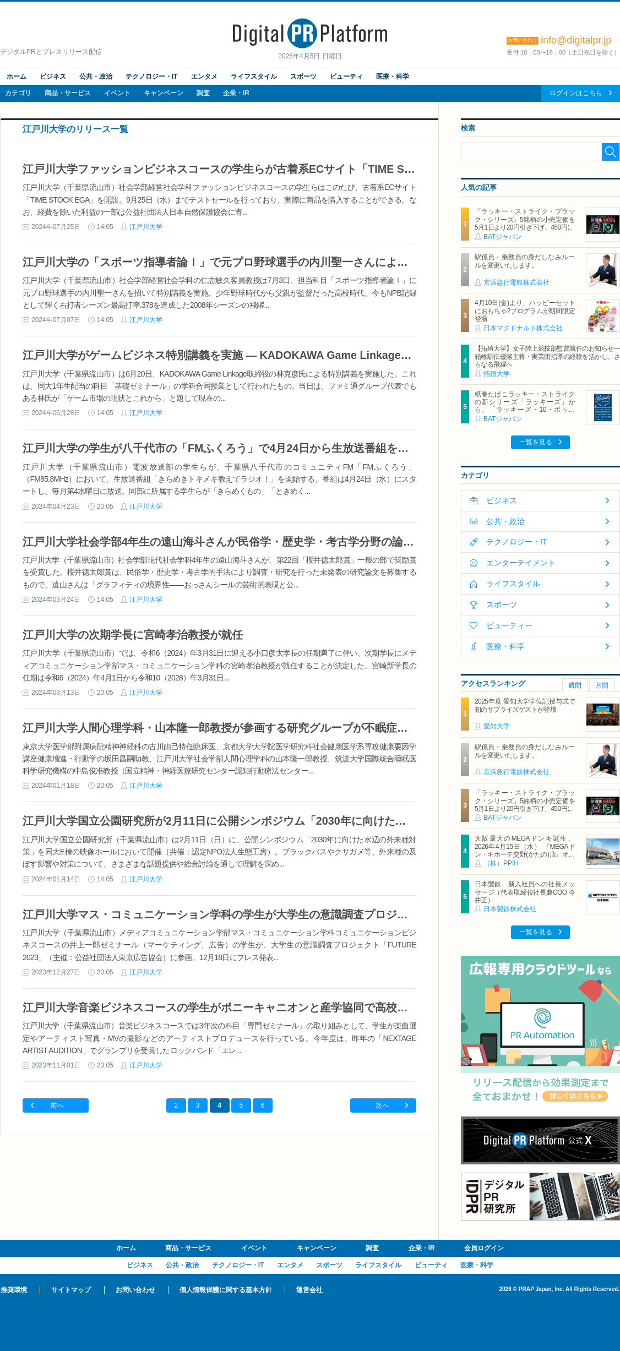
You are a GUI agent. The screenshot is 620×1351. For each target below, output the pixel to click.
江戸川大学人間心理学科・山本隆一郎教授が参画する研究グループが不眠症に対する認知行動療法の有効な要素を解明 (314, 728)
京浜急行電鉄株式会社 (516, 282)
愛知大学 (496, 726)
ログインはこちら (576, 93)
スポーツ (303, 76)
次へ (382, 1105)
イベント (117, 93)
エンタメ (204, 76)
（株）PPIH (501, 863)
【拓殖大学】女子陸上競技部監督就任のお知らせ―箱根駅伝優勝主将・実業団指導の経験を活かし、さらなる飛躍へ (547, 356)
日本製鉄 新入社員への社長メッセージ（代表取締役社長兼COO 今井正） (525, 892)
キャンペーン (163, 93)
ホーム (16, 76)
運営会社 (309, 1290)
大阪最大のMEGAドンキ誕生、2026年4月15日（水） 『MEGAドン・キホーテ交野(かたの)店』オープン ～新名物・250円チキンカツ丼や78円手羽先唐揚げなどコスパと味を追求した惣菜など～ (525, 858)
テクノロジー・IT (152, 76)
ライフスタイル (254, 76)
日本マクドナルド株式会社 (523, 328)
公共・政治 (95, 76)
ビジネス (53, 76)
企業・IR (236, 93)
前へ (57, 1105)
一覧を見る (535, 442)
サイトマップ (71, 1290)
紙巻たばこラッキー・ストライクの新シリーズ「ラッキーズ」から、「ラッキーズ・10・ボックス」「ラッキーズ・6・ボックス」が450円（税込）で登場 (525, 410)
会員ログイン (484, 1248)
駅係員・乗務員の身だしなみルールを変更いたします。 (525, 261)
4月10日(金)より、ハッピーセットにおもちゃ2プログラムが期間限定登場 (525, 311)
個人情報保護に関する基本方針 (226, 1290)
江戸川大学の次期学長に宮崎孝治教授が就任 (133, 635)
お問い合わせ (135, 1290)
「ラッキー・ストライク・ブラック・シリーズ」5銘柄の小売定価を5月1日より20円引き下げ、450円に (525, 219)
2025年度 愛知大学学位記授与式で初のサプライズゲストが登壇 (525, 705)
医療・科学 (392, 76)
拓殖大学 (496, 374)
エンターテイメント (521, 562)
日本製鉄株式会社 (509, 909)
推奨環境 (14, 1290)
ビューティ (346, 76)
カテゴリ (18, 93)
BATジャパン (502, 237)
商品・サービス (68, 93)
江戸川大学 (145, 227)
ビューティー (509, 625)
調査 (203, 93)
